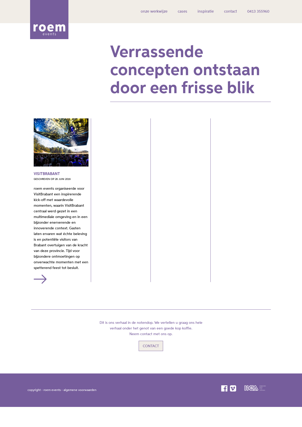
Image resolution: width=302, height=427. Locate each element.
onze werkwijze (154, 11)
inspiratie (206, 11)
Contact (151, 339)
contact (230, 11)
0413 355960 (258, 11)
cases (182, 11)
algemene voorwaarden (80, 383)
